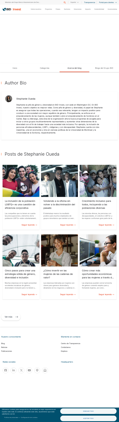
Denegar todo (88, 411)
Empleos (64, 351)
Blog (3, 343)
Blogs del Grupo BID (104, 68)
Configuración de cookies (29, 417)
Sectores (67, 9)
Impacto (88, 9)
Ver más (11, 317)
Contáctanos (66, 347)
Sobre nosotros (36, 9)
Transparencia (89, 2)
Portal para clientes (108, 2)
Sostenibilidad (99, 9)
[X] (21, 370)
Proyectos (48, 9)
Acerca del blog (74, 68)
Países (58, 9)
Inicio (15, 68)
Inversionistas (112, 9)
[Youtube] (29, 370)
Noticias (4, 347)
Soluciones (77, 9)
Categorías (44, 68)
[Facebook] (5, 370)
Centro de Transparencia (70, 343)
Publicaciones (6, 351)
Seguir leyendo (29, 224)
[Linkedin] (13, 370)
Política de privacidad (11, 417)
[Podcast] (37, 370)
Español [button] (73, 2)
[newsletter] (45, 370)
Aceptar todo (88, 418)
